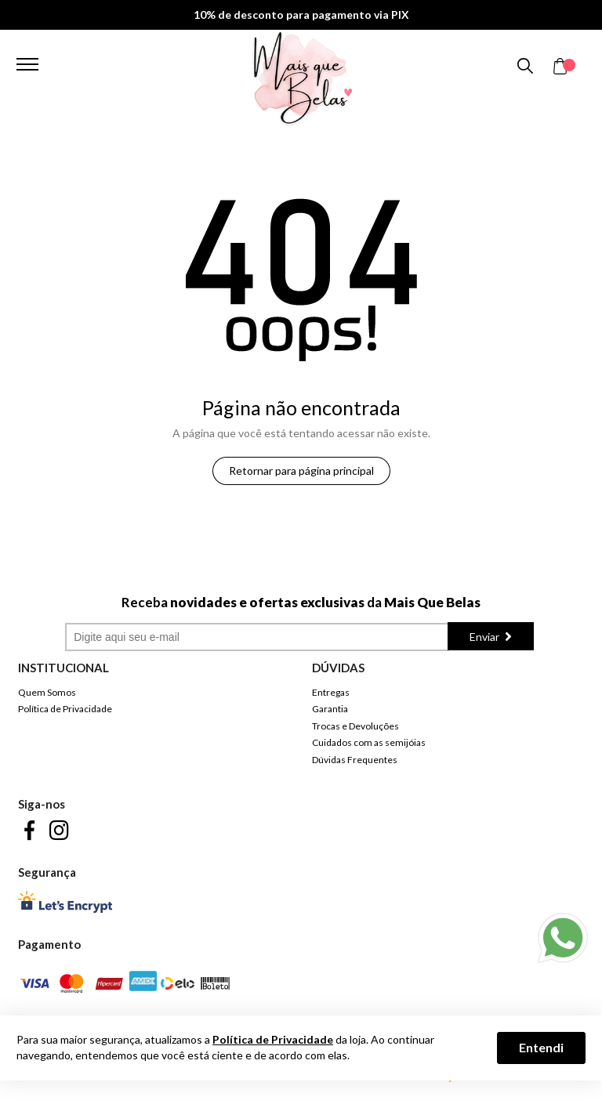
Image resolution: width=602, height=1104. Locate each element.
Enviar (486, 636)
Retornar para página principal (301, 470)
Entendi (541, 1047)
